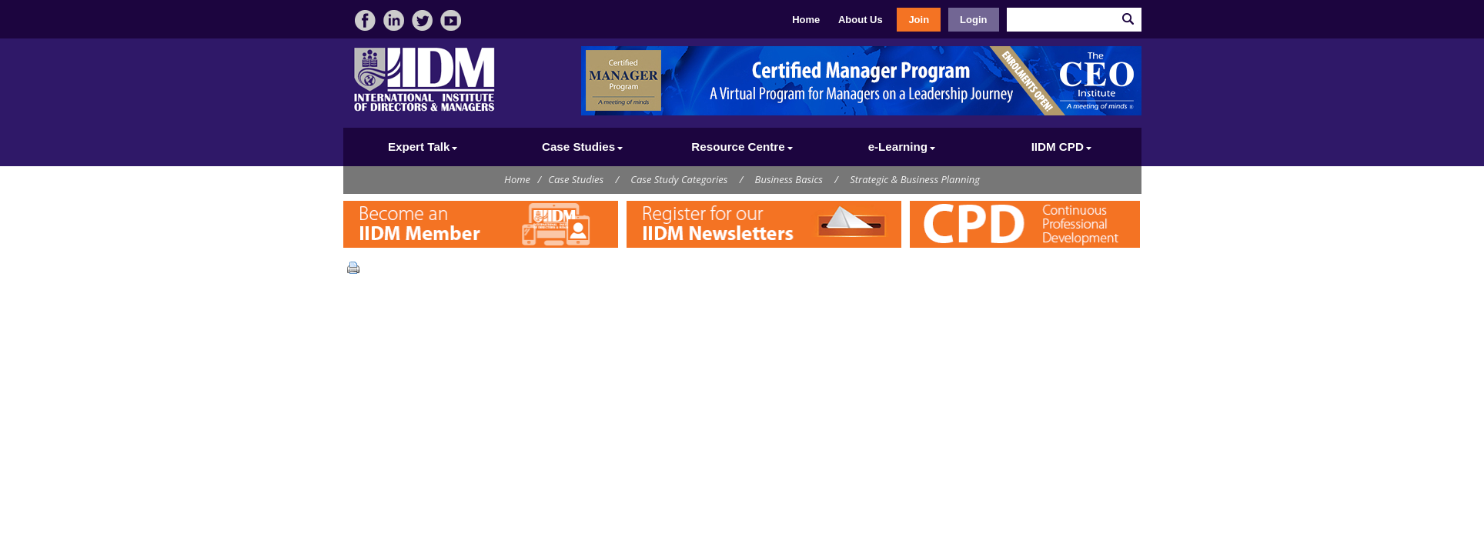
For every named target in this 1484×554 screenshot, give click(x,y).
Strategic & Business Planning (915, 179)
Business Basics (789, 179)
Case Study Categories (678, 179)
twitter (422, 20)
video (450, 20)
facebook (365, 20)
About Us (860, 19)
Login (973, 19)
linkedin (393, 20)
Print (356, 268)
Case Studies (575, 179)
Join (918, 19)
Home (806, 19)
